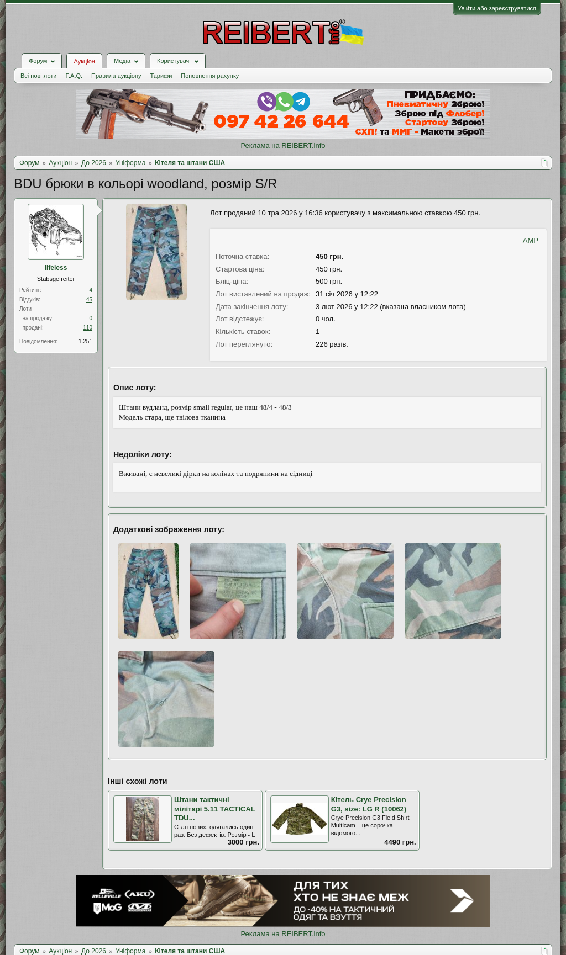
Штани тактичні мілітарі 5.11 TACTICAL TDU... (214, 808)
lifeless (56, 268)
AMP (530, 240)
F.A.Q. (73, 75)
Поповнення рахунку (210, 75)
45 (89, 299)
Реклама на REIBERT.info (282, 145)
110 (87, 328)
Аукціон (84, 61)
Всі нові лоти (38, 75)
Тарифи (161, 75)
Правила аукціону (116, 75)
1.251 (85, 341)
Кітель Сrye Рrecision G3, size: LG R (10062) (369, 804)
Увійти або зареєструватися (497, 8)
